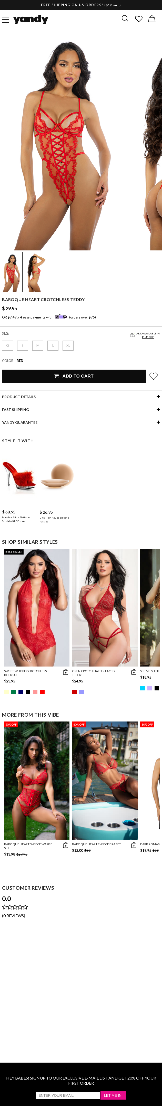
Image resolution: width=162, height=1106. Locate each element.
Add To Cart (74, 376)
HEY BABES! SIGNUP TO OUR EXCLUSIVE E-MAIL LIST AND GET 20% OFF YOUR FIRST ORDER (81, 1080)
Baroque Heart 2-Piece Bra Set (96, 844)
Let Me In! (113, 1095)
